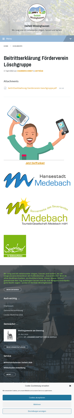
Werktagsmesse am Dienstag (31, 330)
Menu (37, 38)
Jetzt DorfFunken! (35, 163)
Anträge (39, 71)
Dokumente (17, 46)
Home (6, 46)
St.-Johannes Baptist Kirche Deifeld (40, 337)
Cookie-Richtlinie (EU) (13, 315)
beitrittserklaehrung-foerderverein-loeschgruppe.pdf (32, 88)
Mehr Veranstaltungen (15, 347)
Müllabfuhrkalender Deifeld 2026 (18, 362)
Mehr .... (9, 374)
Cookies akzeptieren (37, 397)
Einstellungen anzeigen (37, 411)
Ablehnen (37, 404)
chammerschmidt (25, 71)
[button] (70, 386)
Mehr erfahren (12, 290)
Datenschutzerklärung (13, 310)
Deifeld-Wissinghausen (37, 26)
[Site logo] (37, 21)
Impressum (8, 306)
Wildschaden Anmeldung (14, 367)
